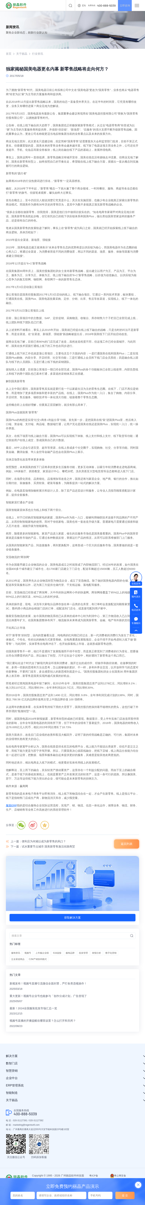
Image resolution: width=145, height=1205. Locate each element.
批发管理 (83, 953)
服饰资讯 (15, 953)
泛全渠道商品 (17, 959)
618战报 (57, 953)
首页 (8, 53)
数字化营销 (110, 953)
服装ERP (11, 805)
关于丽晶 (21, 53)
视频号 (27, 953)
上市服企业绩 (42, 953)
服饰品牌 (70, 953)
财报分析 (96, 953)
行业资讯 (37, 53)
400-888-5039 (25, 1115)
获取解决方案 (72, 917)
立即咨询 (124, 5)
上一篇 (38, 841)
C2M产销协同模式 (38, 959)
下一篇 (43, 846)
